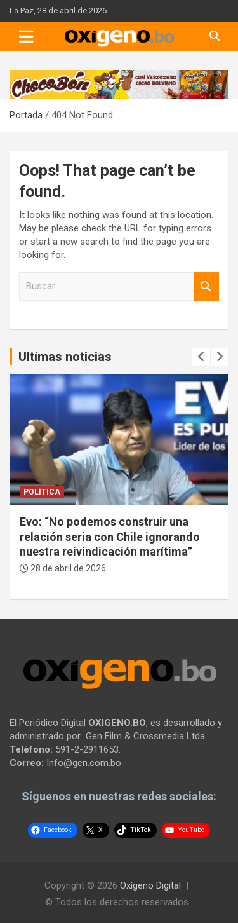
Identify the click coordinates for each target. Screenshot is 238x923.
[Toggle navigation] (26, 36)
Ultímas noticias (65, 356)
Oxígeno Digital (150, 885)
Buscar (206, 286)
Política (41, 492)
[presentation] (201, 357)
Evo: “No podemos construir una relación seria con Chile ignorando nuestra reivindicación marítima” (110, 536)
